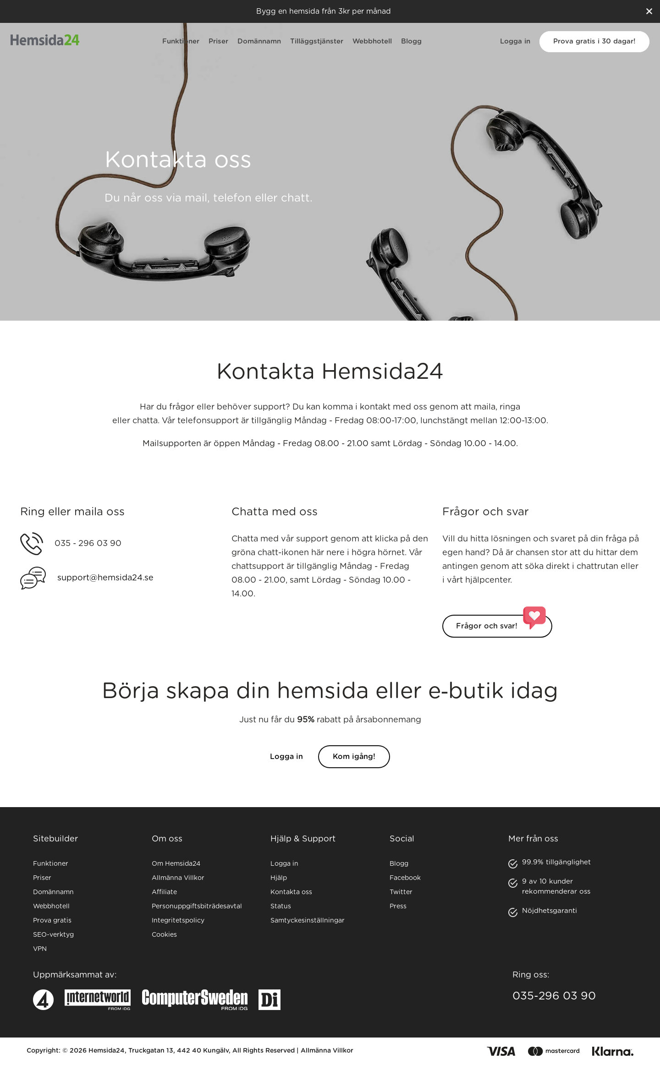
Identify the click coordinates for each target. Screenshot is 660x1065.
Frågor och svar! (486, 635)
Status (280, 906)
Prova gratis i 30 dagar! (594, 41)
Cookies (164, 935)
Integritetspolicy (178, 921)
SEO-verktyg (53, 935)
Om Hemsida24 (176, 864)
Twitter (401, 892)
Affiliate (164, 892)
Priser (218, 41)
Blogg (411, 41)
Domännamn (259, 41)
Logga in (515, 41)
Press (398, 906)
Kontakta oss (291, 892)
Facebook (405, 878)
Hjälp (278, 878)
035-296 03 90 (554, 996)
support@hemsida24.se (105, 588)
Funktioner (180, 41)
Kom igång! (354, 766)
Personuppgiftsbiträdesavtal (197, 906)
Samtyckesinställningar (307, 921)
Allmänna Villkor (178, 878)
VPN (40, 949)
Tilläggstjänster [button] (316, 41)
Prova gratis (52, 921)
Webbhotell (372, 41)
